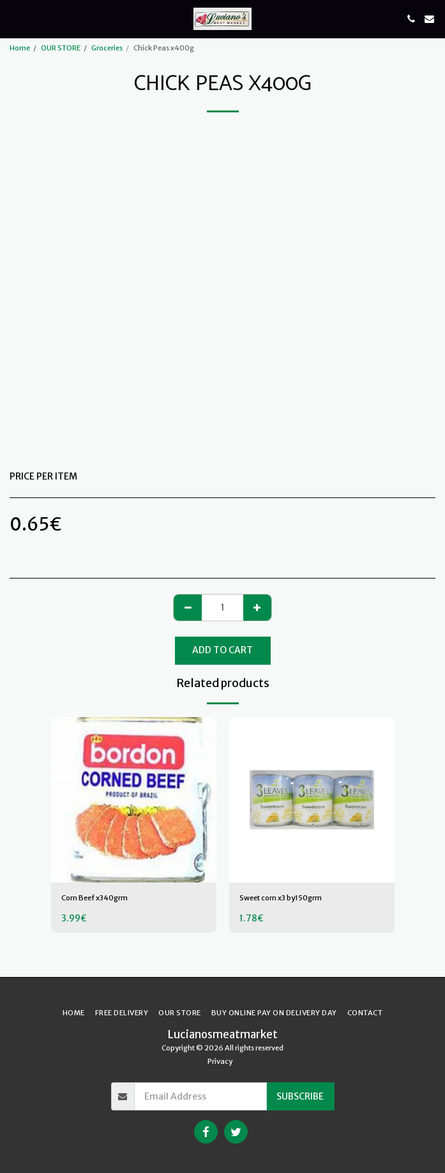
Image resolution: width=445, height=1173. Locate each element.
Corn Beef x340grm (94, 897)
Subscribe (300, 1096)
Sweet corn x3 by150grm (280, 897)
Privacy (219, 1061)
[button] (14, 18)
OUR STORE (60, 47)
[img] (133, 799)
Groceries (107, 47)
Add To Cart (222, 650)
